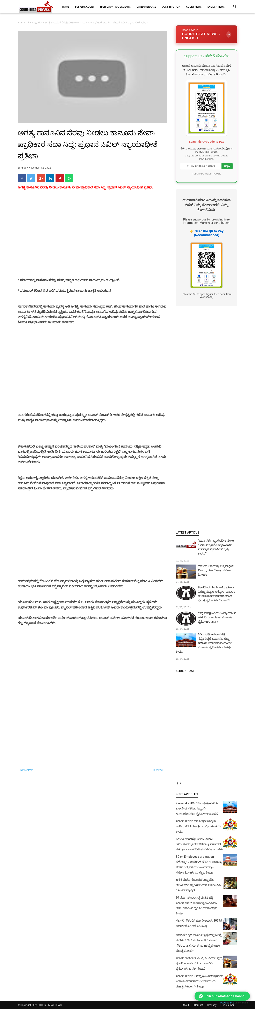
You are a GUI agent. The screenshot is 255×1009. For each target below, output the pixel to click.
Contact (198, 1005)
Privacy (212, 1005)
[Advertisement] (92, 238)
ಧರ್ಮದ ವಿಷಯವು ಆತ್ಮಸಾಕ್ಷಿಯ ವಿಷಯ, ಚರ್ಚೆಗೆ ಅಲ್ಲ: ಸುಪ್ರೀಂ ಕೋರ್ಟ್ (216, 570)
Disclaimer (228, 1005)
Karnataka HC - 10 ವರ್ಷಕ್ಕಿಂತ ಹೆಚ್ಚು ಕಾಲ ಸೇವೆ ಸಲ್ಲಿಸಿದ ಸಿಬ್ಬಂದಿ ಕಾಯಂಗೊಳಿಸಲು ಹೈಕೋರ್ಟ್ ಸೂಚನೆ (197, 808)
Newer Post (26, 770)
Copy (227, 166)
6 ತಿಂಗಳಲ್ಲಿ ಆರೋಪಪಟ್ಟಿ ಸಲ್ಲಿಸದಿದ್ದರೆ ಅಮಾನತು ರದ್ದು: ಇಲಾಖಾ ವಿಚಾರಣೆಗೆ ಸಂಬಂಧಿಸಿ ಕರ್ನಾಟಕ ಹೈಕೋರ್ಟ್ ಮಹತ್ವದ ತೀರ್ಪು (204, 643)
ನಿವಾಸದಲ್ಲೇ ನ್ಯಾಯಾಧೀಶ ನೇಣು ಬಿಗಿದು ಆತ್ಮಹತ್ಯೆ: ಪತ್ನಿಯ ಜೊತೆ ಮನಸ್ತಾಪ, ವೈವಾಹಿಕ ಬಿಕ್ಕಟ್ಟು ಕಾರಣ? (216, 547)
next (180, 783)
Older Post (157, 770)
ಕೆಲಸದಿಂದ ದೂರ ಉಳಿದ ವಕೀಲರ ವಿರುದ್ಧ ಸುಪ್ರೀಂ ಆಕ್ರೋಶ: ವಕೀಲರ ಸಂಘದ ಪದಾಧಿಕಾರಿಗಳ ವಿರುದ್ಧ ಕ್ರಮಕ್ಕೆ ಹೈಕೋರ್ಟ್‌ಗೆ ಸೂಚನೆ (216, 594)
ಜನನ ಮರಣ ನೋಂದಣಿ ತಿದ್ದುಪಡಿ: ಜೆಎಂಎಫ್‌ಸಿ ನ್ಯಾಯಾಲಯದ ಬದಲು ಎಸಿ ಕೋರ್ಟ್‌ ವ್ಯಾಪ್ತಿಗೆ (198, 885)
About (185, 1005)
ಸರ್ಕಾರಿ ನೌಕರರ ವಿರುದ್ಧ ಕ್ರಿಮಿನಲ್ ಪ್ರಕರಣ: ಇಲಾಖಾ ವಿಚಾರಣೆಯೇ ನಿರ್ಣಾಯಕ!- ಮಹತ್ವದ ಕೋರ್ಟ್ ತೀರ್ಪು (199, 981)
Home (22, 22)
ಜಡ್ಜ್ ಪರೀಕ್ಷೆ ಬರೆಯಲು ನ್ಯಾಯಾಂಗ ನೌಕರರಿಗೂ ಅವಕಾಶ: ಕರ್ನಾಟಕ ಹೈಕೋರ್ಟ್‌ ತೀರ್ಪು (217, 617)
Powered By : (234, 1003)
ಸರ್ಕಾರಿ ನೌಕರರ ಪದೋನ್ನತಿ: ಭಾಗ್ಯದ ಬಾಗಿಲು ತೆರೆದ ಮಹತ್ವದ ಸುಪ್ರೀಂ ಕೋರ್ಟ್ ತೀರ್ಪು (198, 826)
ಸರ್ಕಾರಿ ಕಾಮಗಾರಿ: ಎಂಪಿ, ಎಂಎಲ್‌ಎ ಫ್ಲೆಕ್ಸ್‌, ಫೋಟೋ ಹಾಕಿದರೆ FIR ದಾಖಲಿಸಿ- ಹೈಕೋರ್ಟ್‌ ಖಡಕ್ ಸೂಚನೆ (199, 963)
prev (177, 783)
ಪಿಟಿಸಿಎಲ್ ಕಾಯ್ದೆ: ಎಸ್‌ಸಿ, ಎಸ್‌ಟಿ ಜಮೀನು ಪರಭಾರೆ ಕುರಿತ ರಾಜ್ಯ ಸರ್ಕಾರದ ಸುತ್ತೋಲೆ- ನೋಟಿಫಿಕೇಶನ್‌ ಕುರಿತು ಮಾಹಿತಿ (199, 844)
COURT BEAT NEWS (50, 1005)
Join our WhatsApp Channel (222, 996)
